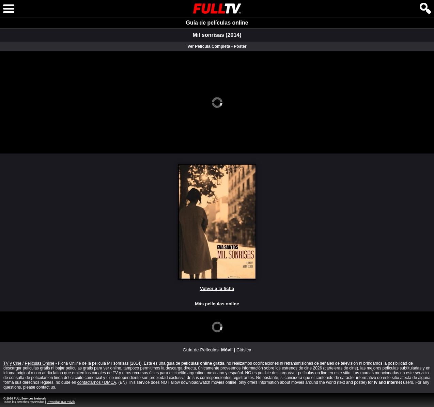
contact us (45, 387)
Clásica (243, 349)
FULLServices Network (30, 398)
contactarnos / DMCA (96, 382)
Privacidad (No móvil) (61, 402)
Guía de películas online (217, 23)
